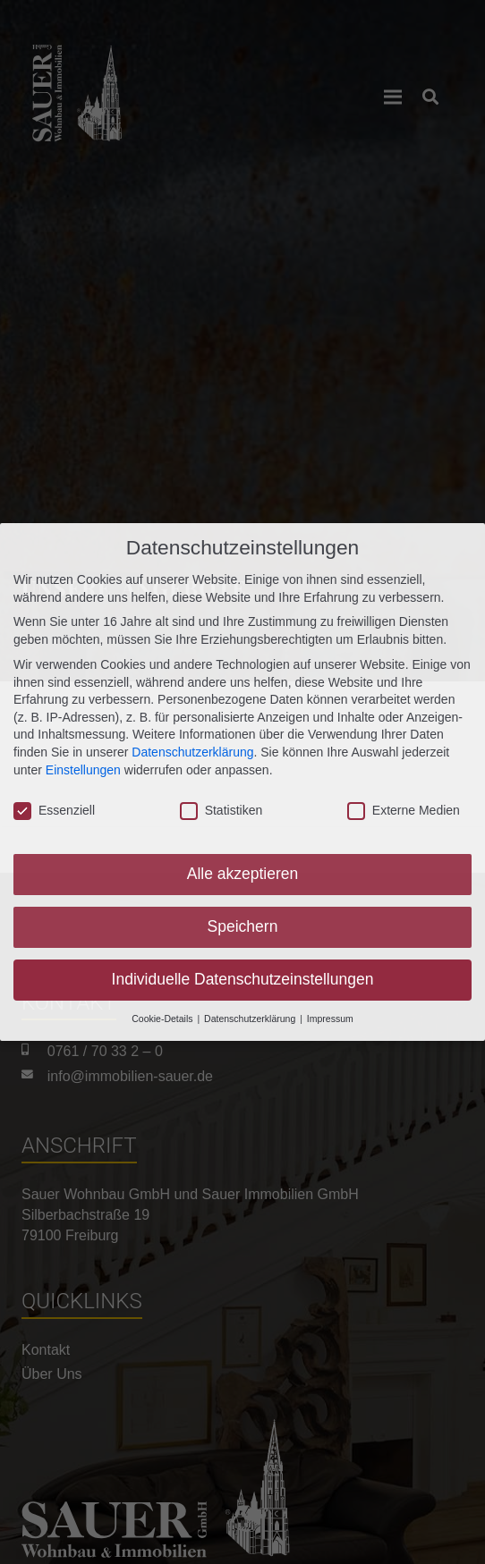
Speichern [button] (243, 923)
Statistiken (221, 807)
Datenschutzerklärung (192, 748)
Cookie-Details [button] (163, 1015)
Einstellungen (83, 766)
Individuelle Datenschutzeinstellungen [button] (243, 976)
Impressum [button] (330, 1015)
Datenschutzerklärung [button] (251, 1015)
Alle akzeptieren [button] (243, 870)
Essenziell (54, 807)
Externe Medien (403, 807)
